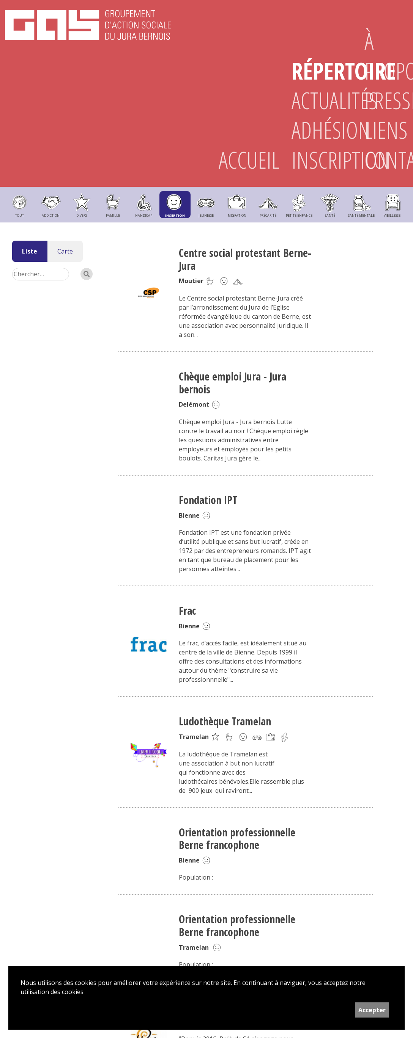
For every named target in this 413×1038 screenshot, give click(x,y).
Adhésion (316, 130)
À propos (388, 56)
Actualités (316, 100)
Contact (388, 160)
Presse (388, 100)
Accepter (372, 1010)
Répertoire (316, 71)
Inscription (316, 160)
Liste (29, 251)
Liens (386, 130)
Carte (65, 251)
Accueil (243, 160)
